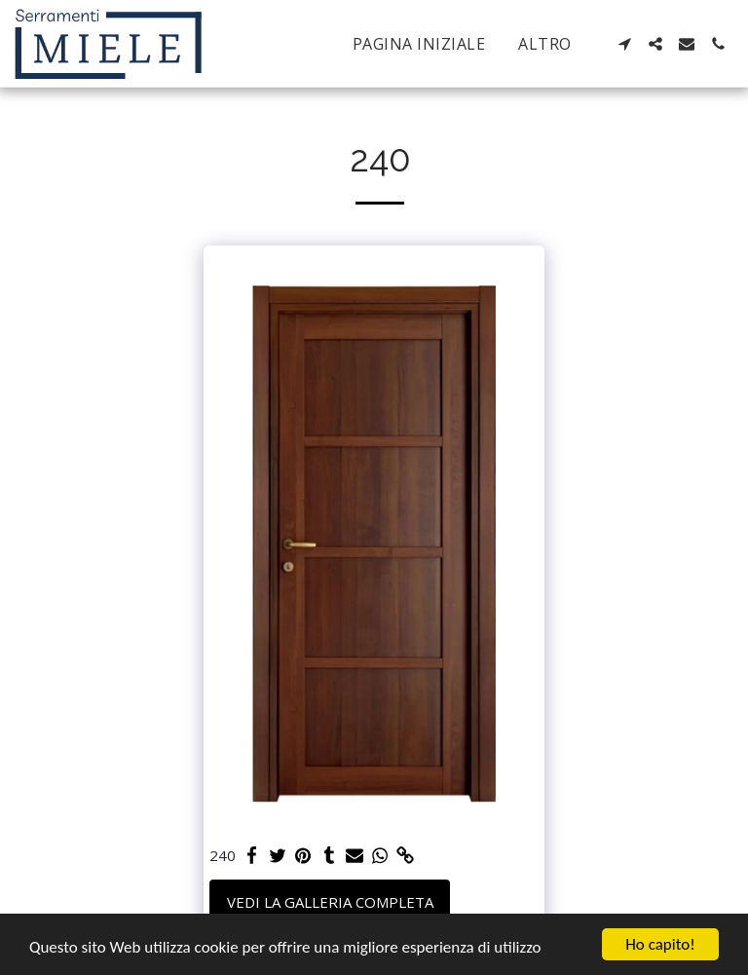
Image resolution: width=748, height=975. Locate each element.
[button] (624, 44)
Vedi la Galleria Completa (330, 902)
